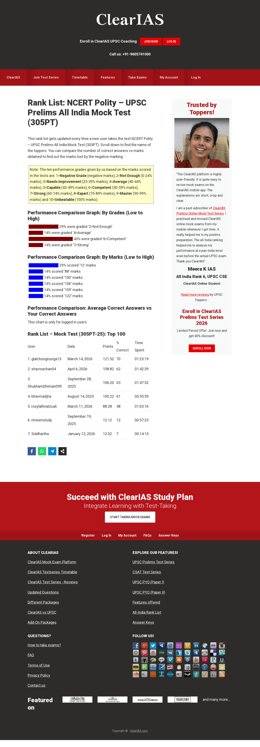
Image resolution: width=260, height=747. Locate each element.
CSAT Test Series (147, 579)
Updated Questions (43, 599)
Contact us (36, 692)
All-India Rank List (147, 619)
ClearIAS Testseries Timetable (52, 579)
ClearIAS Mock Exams (130, 20)
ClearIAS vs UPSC (42, 619)
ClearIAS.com (139, 737)
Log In (171, 41)
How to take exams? (44, 652)
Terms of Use (39, 672)
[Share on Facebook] (32, 451)
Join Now (151, 41)
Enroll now (202, 348)
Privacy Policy (39, 682)
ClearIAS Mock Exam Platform (52, 569)
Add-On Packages (42, 629)
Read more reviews (195, 295)
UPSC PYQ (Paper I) (148, 589)
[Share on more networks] (62, 451)
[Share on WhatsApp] (42, 451)
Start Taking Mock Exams (130, 517)
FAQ (31, 662)
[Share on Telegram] (52, 451)
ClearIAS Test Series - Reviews (53, 589)
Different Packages (43, 609)
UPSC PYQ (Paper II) (149, 599)
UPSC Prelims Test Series (154, 569)
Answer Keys (143, 629)
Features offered (146, 609)
